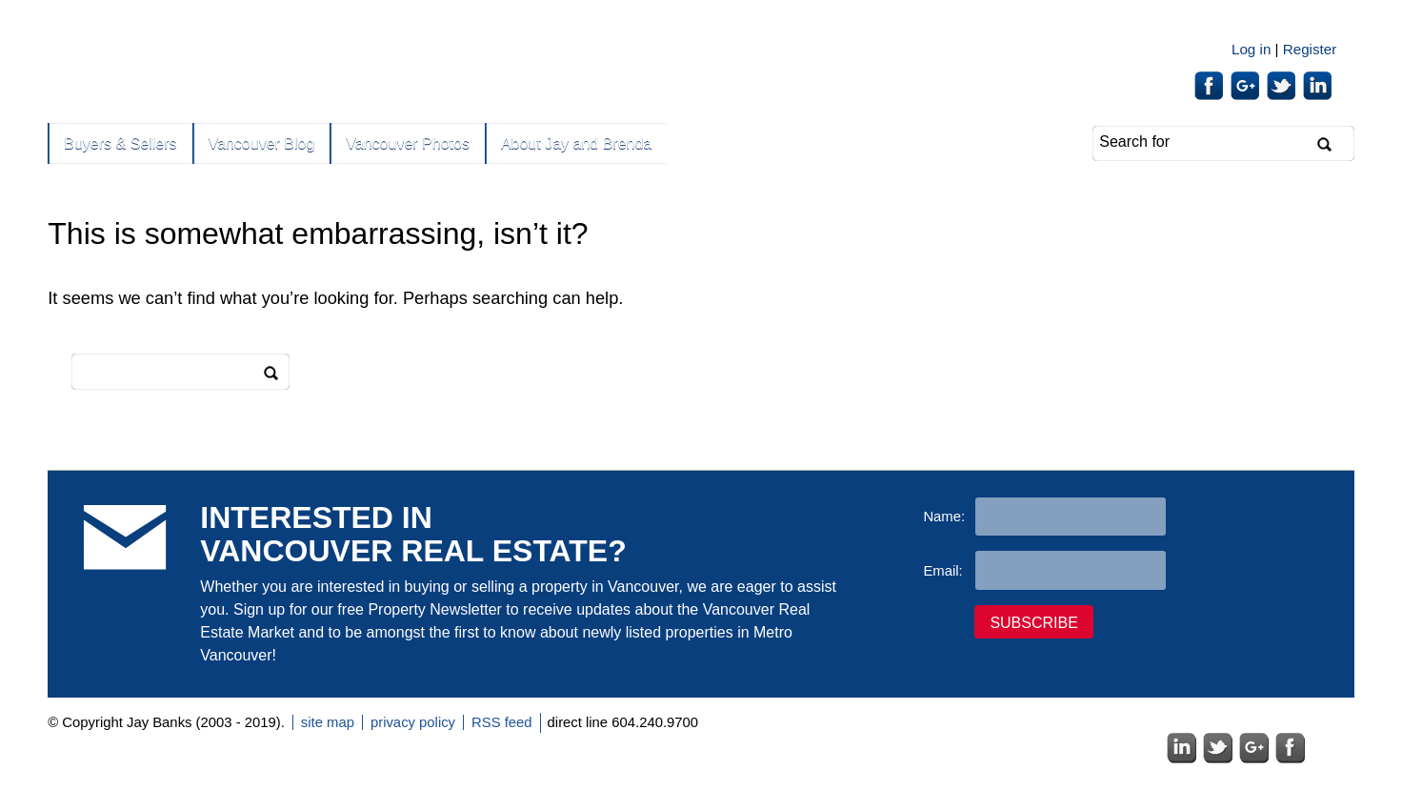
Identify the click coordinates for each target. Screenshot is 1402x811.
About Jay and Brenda (576, 143)
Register (1310, 49)
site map (327, 722)
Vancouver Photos (408, 143)
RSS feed (501, 722)
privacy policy (413, 722)
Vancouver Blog (262, 143)
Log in (1251, 49)
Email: (942, 570)
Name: (944, 516)
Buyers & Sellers (120, 143)
